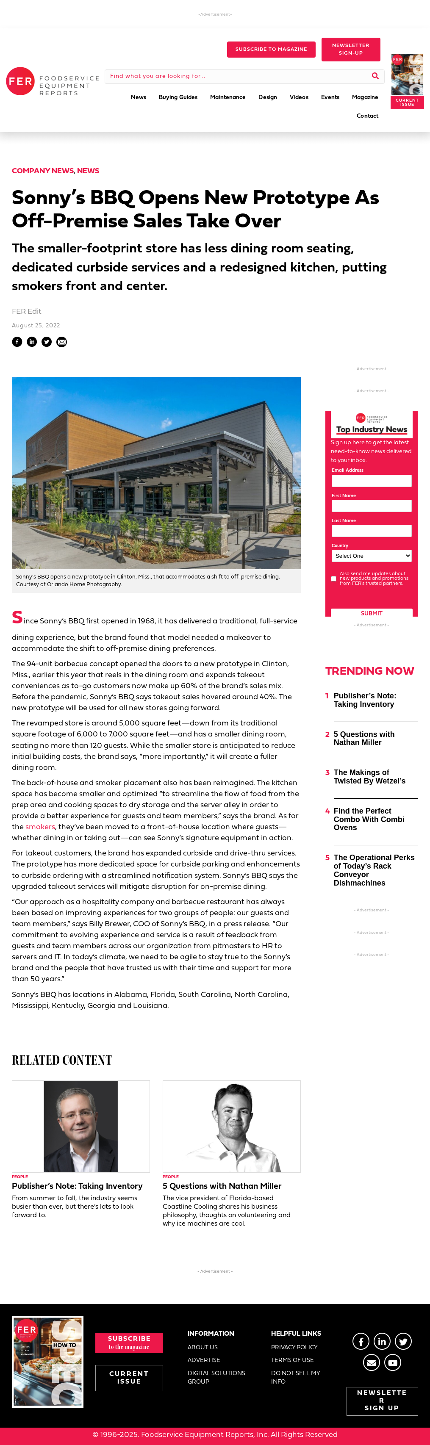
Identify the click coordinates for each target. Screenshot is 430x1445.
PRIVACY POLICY (294, 1348)
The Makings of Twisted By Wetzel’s (370, 776)
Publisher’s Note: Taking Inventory (77, 1186)
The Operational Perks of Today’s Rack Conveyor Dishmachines (374, 870)
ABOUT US (203, 1348)
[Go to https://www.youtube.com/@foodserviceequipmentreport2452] (392, 1362)
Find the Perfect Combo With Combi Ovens (369, 819)
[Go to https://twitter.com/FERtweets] (403, 1341)
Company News (43, 171)
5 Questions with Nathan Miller (222, 1186)
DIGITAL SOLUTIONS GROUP (216, 1377)
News (88, 171)
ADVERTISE (204, 1360)
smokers (40, 827)
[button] (271, 50)
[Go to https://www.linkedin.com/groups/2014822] (382, 1341)
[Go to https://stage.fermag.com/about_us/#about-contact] (371, 1362)
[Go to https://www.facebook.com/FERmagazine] (360, 1341)
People (20, 1177)
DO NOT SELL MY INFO (295, 1377)
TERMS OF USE (292, 1360)
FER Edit (27, 312)
